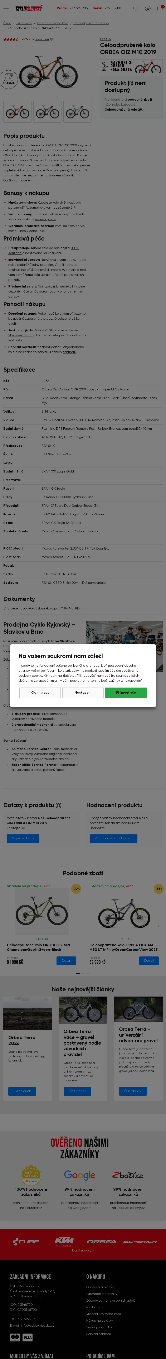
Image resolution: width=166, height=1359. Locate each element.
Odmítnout (40, 692)
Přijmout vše (126, 692)
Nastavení (83, 692)
